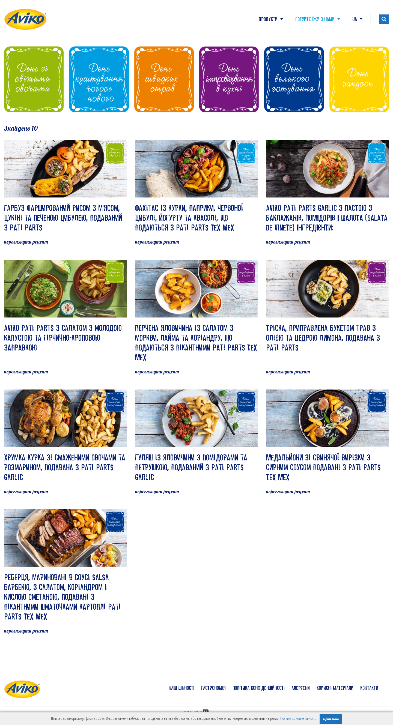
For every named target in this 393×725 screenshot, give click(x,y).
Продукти (271, 19)
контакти (369, 688)
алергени (300, 688)
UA (357, 19)
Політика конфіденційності (297, 718)
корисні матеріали (335, 688)
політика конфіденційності (259, 688)
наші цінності (181, 688)
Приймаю (331, 719)
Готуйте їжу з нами (317, 19)
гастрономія (213, 688)
